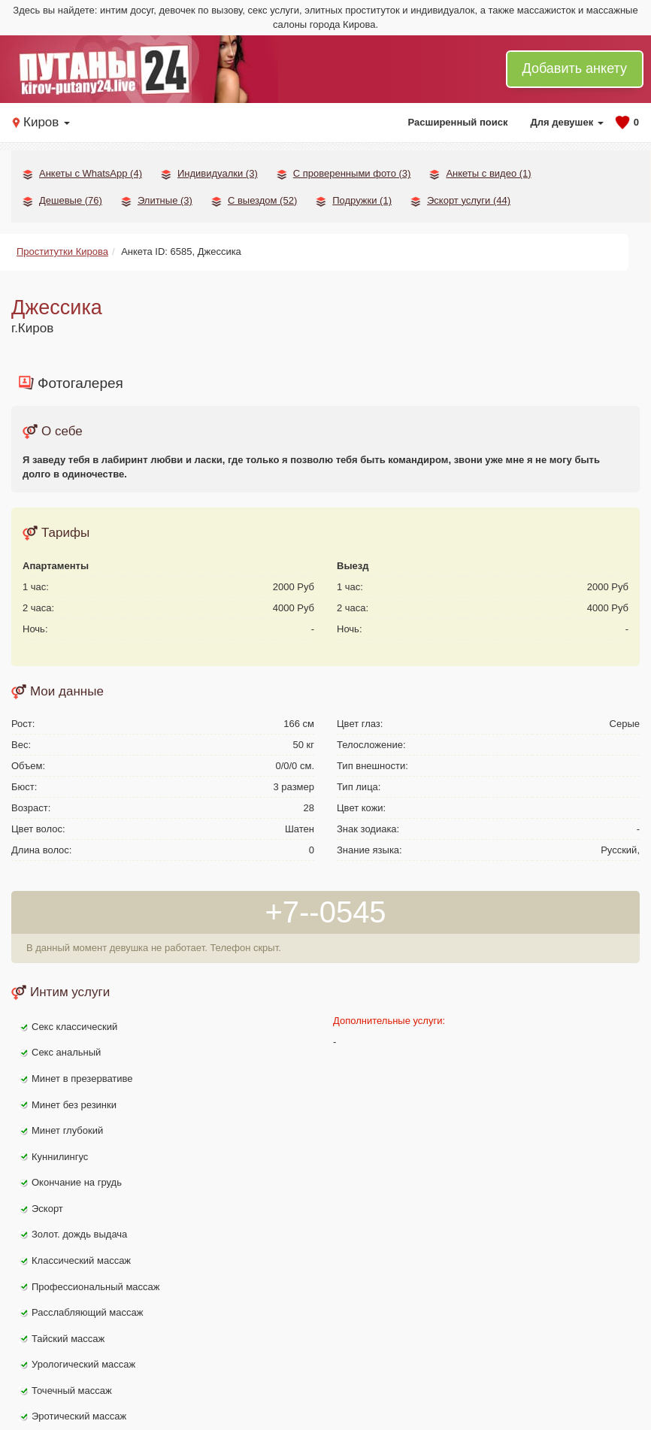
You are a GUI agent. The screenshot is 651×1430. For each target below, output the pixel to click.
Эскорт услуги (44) (468, 200)
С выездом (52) (262, 200)
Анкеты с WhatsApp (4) (90, 173)
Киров (46, 122)
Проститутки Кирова (62, 251)
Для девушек (566, 122)
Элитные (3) (165, 200)
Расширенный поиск (458, 122)
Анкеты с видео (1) (488, 173)
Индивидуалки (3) (217, 173)
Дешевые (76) (70, 200)
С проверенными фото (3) (352, 173)
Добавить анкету (574, 68)
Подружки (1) (362, 200)
